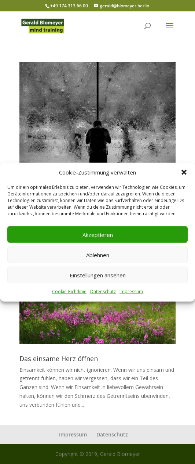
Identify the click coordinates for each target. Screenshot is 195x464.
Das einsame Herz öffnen (58, 358)
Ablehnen (97, 255)
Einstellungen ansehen (98, 275)
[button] (184, 172)
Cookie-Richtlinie (69, 291)
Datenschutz (103, 291)
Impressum (131, 291)
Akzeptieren (97, 234)
